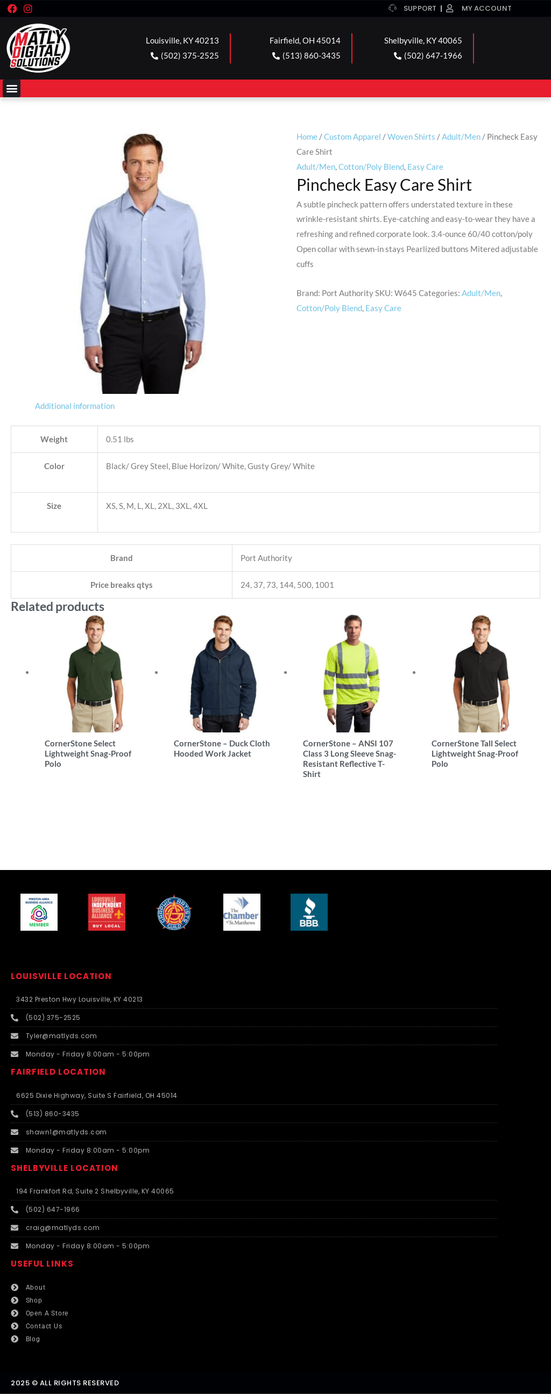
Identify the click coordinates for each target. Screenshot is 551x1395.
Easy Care (425, 166)
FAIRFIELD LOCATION (58, 1073)
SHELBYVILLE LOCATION (64, 1169)
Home (306, 136)
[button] (11, 88)
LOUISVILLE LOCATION (61, 977)
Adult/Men (461, 136)
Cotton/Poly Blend (371, 166)
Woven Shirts (411, 136)
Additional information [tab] (75, 406)
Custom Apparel (352, 136)
